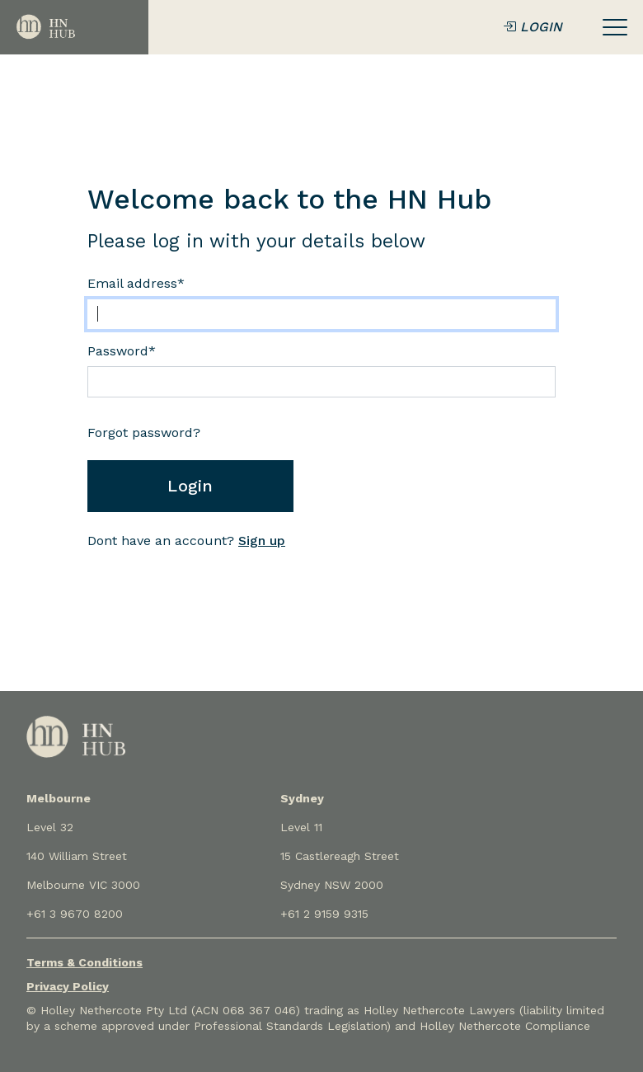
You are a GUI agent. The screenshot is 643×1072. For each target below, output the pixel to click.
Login (190, 486)
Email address (136, 283)
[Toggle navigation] (615, 27)
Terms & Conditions (84, 962)
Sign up (261, 540)
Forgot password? (143, 432)
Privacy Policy (67, 986)
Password (121, 351)
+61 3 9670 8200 (74, 913)
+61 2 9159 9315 (324, 913)
